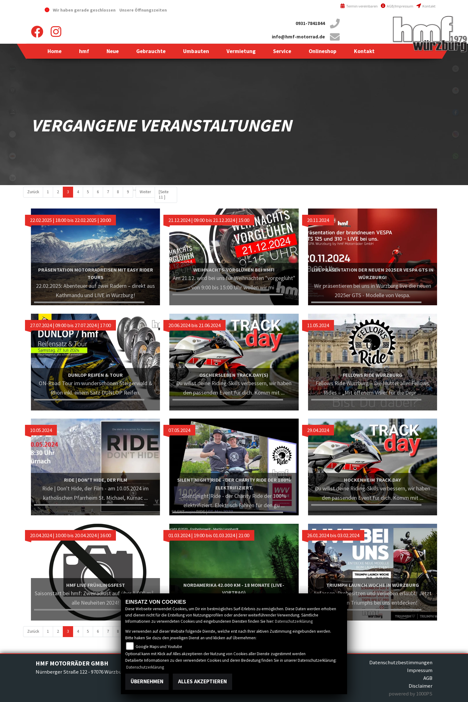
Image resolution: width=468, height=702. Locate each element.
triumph (12, 90)
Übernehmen (147, 681)
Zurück (33, 191)
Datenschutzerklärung (294, 621)
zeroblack (12, 112)
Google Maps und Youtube (159, 646)
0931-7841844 (310, 23)
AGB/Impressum (397, 6)
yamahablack (12, 46)
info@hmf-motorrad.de (298, 37)
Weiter (145, 191)
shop (12, 178)
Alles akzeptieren (202, 681)
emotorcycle (12, 134)
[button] (84, 51)
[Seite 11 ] (164, 194)
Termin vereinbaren (359, 6)
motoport (12, 156)
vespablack (12, 68)
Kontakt (426, 6)
